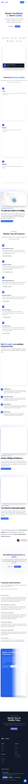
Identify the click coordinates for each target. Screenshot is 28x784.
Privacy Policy (17, 754)
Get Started (18, 26)
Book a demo (10, 495)
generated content (18, 180)
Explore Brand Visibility (7, 221)
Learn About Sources (7, 282)
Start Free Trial (14, 728)
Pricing (2, 748)
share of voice (13, 233)
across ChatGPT (8, 182)
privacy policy (14, 774)
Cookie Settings (17, 777)
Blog (2, 756)
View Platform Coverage (5, 409)
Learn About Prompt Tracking (6, 186)
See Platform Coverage (7, 251)
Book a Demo (10, 26)
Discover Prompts (6, 298)
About (16, 746)
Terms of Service (18, 756)
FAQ (2, 763)
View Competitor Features (7, 237)
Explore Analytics (6, 266)
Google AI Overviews (11, 20)
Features (2, 746)
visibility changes (7, 218)
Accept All (5, 777)
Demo (2, 750)
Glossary (2, 761)
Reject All (10, 777)
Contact (22, 2)
